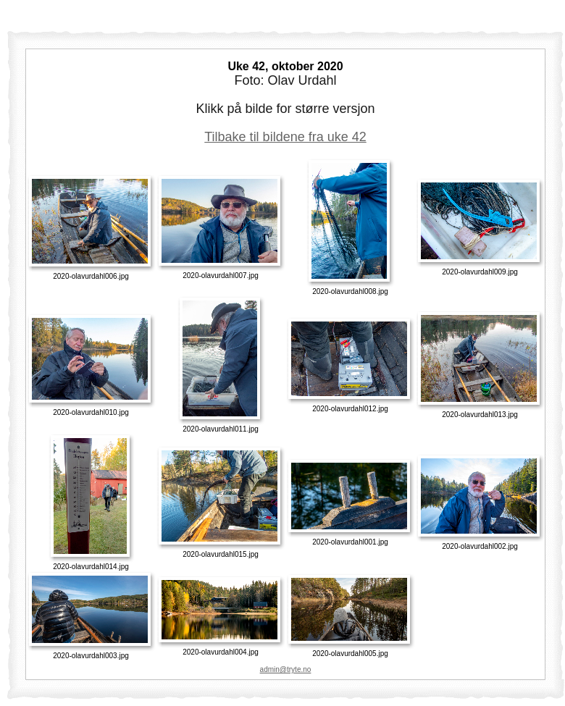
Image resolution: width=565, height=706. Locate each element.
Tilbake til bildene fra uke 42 (285, 137)
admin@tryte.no (285, 669)
